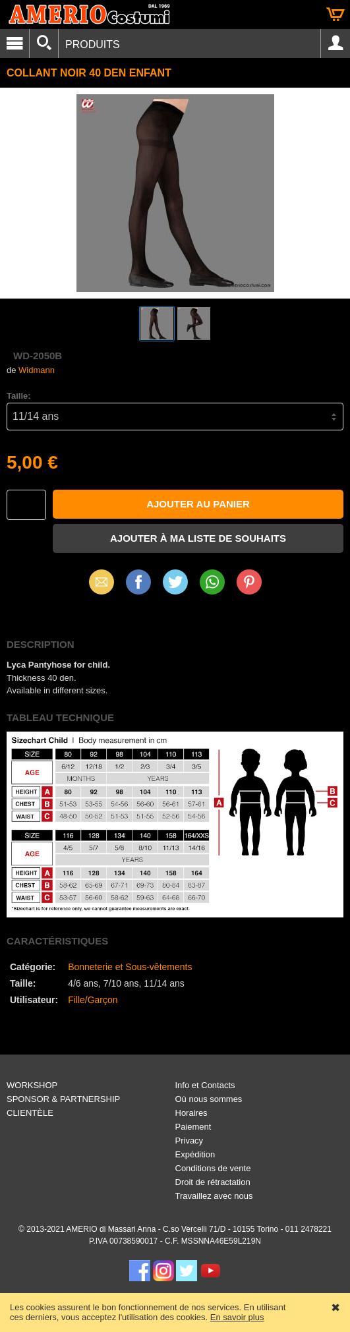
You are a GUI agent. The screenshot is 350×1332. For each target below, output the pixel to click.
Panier (335, 14)
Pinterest (249, 582)
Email (101, 582)
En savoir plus (237, 1317)
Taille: (19, 396)
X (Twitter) (175, 586)
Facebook (138, 582)
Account (335, 43)
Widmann (36, 370)
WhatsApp (212, 582)
